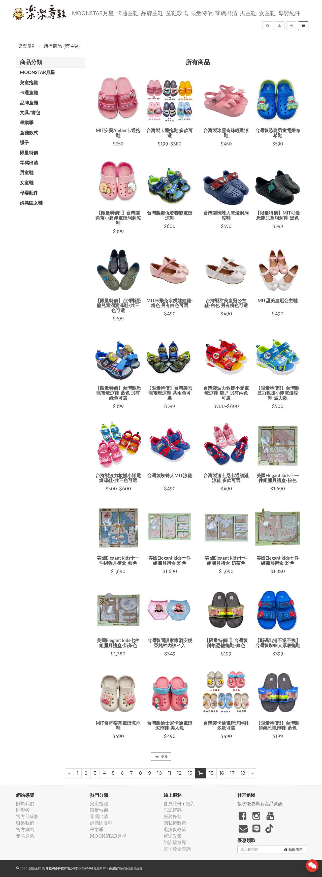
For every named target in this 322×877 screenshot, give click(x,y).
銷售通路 (25, 836)
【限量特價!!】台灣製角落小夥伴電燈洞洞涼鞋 (118, 218)
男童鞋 (248, 13)
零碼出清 (226, 13)
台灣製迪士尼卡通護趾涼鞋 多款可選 (226, 478)
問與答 (23, 810)
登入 (190, 803)
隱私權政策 (175, 823)
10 (159, 773)
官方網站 (25, 829)
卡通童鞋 (127, 13)
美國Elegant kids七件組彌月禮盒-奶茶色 (118, 643)
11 (169, 773)
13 (190, 773)
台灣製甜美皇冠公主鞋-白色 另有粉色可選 (226, 303)
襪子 (24, 142)
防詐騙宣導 (175, 842)
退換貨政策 (175, 829)
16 (222, 773)
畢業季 (27, 122)
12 (179, 773)
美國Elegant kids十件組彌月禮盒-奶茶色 (226, 560)
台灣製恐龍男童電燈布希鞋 (277, 133)
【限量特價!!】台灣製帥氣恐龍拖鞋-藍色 (277, 725)
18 (243, 773)
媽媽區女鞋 (31, 202)
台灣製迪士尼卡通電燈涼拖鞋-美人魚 (169, 725)
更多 (161, 756)
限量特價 (201, 13)
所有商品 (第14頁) (62, 46)
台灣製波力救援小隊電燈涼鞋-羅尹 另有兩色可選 (226, 393)
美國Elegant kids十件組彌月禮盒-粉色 (169, 560)
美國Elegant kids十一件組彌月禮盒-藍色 (118, 560)
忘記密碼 (173, 810)
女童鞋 (267, 13)
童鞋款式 (177, 13)
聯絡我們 (25, 823)
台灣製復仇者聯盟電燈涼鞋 (169, 215)
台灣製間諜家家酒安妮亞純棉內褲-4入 (169, 643)
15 (211, 773)
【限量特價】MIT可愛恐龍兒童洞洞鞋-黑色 (277, 215)
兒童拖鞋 (29, 82)
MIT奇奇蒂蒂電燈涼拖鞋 (118, 725)
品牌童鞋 (152, 13)
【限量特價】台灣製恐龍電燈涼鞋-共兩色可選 (169, 393)
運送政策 (173, 836)
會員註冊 (173, 803)
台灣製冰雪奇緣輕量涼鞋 (226, 133)
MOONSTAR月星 (93, 13)
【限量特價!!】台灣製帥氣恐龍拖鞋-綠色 (226, 643)
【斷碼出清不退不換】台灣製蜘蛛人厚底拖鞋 (277, 643)
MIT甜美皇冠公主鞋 (277, 300)
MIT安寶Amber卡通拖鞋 (118, 133)
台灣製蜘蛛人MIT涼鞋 (169, 475)
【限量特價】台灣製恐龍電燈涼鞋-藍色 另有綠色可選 (118, 393)
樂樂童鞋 (27, 46)
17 (232, 773)
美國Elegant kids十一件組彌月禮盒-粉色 (277, 478)
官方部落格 (27, 816)
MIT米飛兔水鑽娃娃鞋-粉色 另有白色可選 (169, 303)
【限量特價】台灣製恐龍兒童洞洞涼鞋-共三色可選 (118, 305)
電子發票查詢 (177, 849)
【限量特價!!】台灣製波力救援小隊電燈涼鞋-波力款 (277, 393)
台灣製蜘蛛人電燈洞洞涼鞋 (226, 215)
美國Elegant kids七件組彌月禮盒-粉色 (277, 560)
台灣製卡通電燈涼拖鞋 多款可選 (226, 725)
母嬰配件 (289, 13)
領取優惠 (293, 849)
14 (201, 773)
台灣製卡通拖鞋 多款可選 (169, 133)
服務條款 (173, 816)
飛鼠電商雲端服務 (124, 868)
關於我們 (25, 803)
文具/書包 (30, 112)
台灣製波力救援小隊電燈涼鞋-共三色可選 (118, 478)
